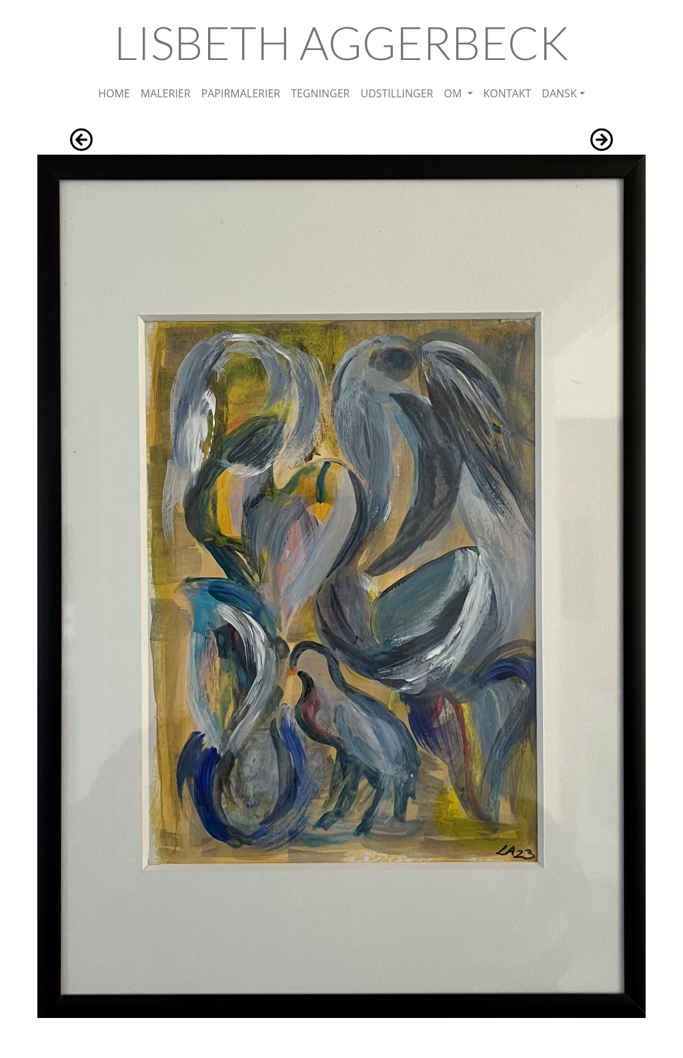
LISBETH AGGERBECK (341, 42)
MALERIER (166, 93)
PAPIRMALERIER (241, 93)
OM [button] (454, 93)
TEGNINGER (320, 93)
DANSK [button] (559, 93)
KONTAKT (508, 93)
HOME (114, 93)
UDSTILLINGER (396, 93)
